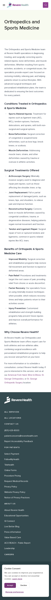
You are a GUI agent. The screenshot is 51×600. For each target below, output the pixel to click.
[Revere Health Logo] (25, 5)
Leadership (9, 548)
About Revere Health (14, 510)
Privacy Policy (10, 486)
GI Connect (9, 521)
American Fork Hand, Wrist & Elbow (24, 375)
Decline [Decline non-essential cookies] (23, 585)
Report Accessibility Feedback (18, 441)
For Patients (12, 447)
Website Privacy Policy (14, 492)
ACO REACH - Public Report (17, 543)
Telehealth (9, 464)
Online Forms (10, 470)
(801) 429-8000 (11, 430)
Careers (9, 554)
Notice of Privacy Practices (17, 497)
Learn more (17, 579)
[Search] (45, 5)
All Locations (12, 418)
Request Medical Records (16, 481)
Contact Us (11, 424)
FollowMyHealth (11, 459)
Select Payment (11, 454)
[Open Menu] (4, 5)
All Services (11, 412)
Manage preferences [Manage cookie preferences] (14, 592)
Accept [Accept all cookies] (10, 585)
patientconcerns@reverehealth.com (21, 436)
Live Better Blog (11, 526)
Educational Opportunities (16, 515)
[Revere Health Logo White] (25, 400)
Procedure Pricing (12, 475)
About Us (10, 504)
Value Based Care (12, 537)
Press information (12, 532)
